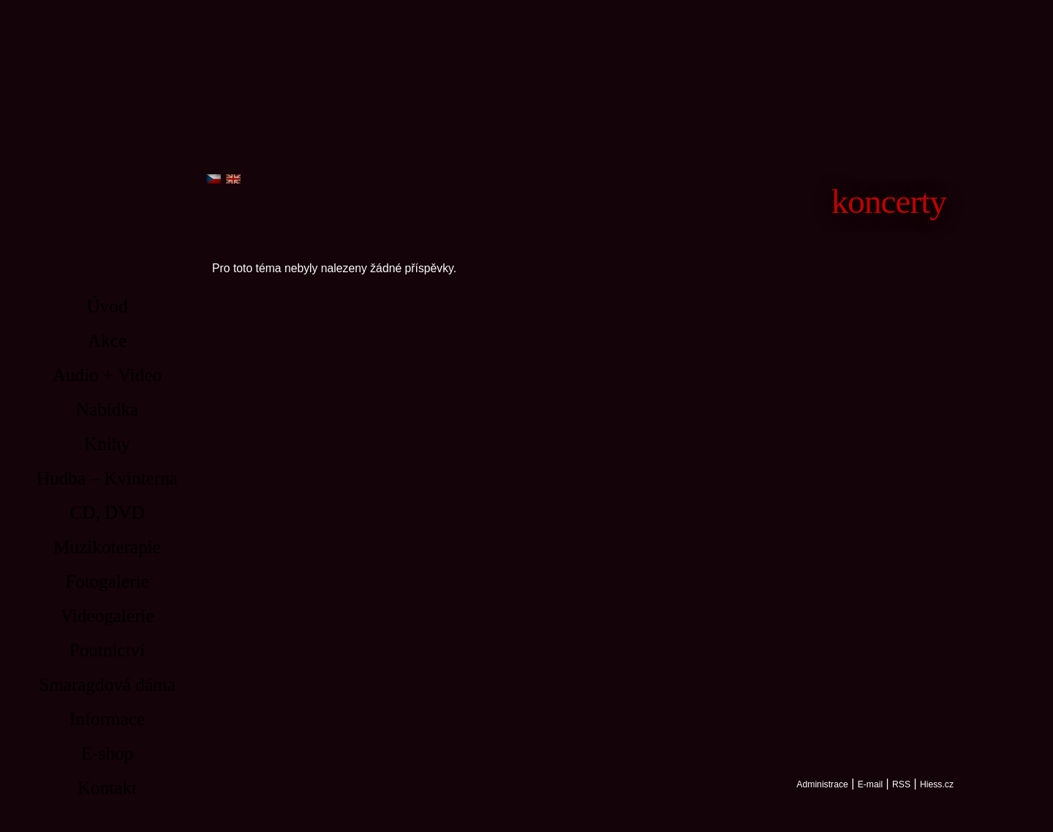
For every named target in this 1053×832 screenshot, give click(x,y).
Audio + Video (107, 375)
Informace (107, 719)
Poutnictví (107, 650)
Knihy (107, 444)
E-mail (870, 784)
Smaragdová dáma (107, 684)
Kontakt (107, 788)
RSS (901, 784)
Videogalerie (107, 616)
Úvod (107, 306)
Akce (107, 341)
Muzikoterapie (107, 547)
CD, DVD (106, 512)
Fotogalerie (107, 581)
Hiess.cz (937, 784)
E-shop (107, 753)
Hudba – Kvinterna (107, 478)
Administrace (822, 784)
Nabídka (107, 409)
